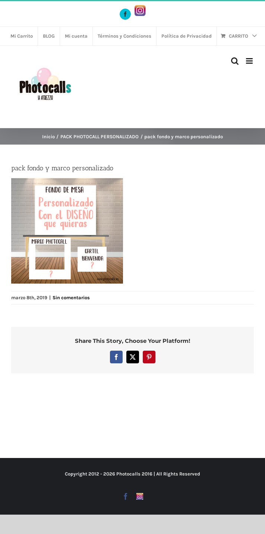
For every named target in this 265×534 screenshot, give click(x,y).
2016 (147, 474)
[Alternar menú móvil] (250, 61)
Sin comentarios (71, 297)
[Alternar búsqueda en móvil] (235, 61)
